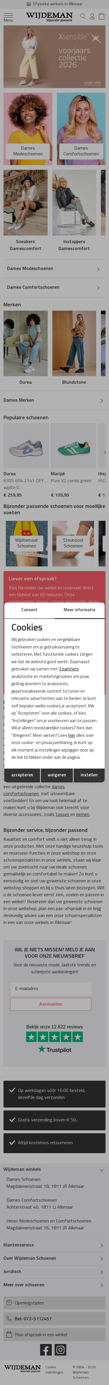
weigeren (57, 775)
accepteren (22, 775)
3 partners (69, 669)
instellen (89, 775)
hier (71, 736)
